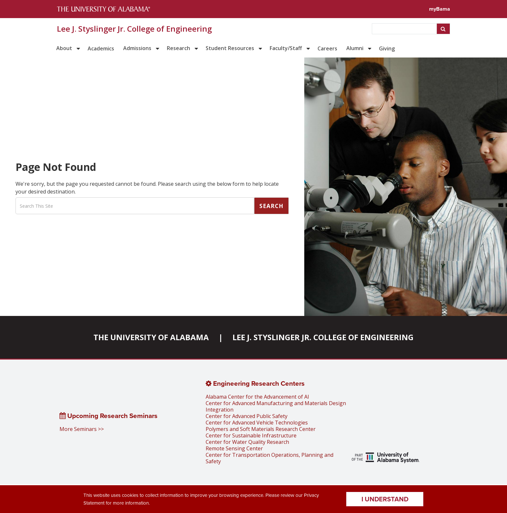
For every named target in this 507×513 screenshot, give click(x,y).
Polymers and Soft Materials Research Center (261, 429)
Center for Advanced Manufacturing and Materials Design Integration (276, 406)
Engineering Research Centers (255, 383)
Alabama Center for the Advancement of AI (257, 396)
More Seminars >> (81, 429)
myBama (439, 9)
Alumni (354, 48)
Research (178, 48)
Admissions (137, 48)
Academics (101, 48)
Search (271, 206)
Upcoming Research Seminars (108, 416)
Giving (387, 48)
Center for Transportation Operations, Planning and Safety (269, 458)
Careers (327, 48)
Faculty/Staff (286, 48)
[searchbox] (405, 28)
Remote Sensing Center (234, 448)
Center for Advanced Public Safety (246, 416)
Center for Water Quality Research (247, 441)
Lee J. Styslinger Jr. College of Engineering (134, 29)
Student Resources (230, 48)
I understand (384, 499)
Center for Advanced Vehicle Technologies (257, 422)
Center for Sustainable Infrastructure (251, 435)
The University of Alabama (151, 337)
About (64, 48)
